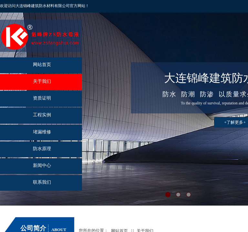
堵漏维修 (42, 132)
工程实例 (42, 114)
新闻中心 (42, 165)
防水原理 (42, 148)
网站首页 (42, 64)
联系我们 (42, 182)
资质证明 (42, 98)
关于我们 (42, 81)
